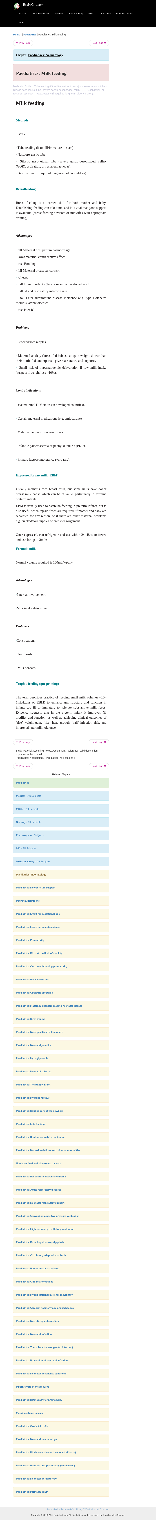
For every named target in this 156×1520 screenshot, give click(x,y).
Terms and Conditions (71, 1509)
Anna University (41, 13)
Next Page (99, 43)
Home (16, 34)
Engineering (76, 13)
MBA (91, 13)
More (21, 22)
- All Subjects (28, 796)
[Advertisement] (129, 87)
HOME (22, 13)
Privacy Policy (53, 1509)
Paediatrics (29, 34)
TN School (105, 13)
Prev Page (23, 43)
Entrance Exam (124, 13)
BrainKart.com (33, 5)
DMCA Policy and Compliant (96, 1509)
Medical (59, 13)
